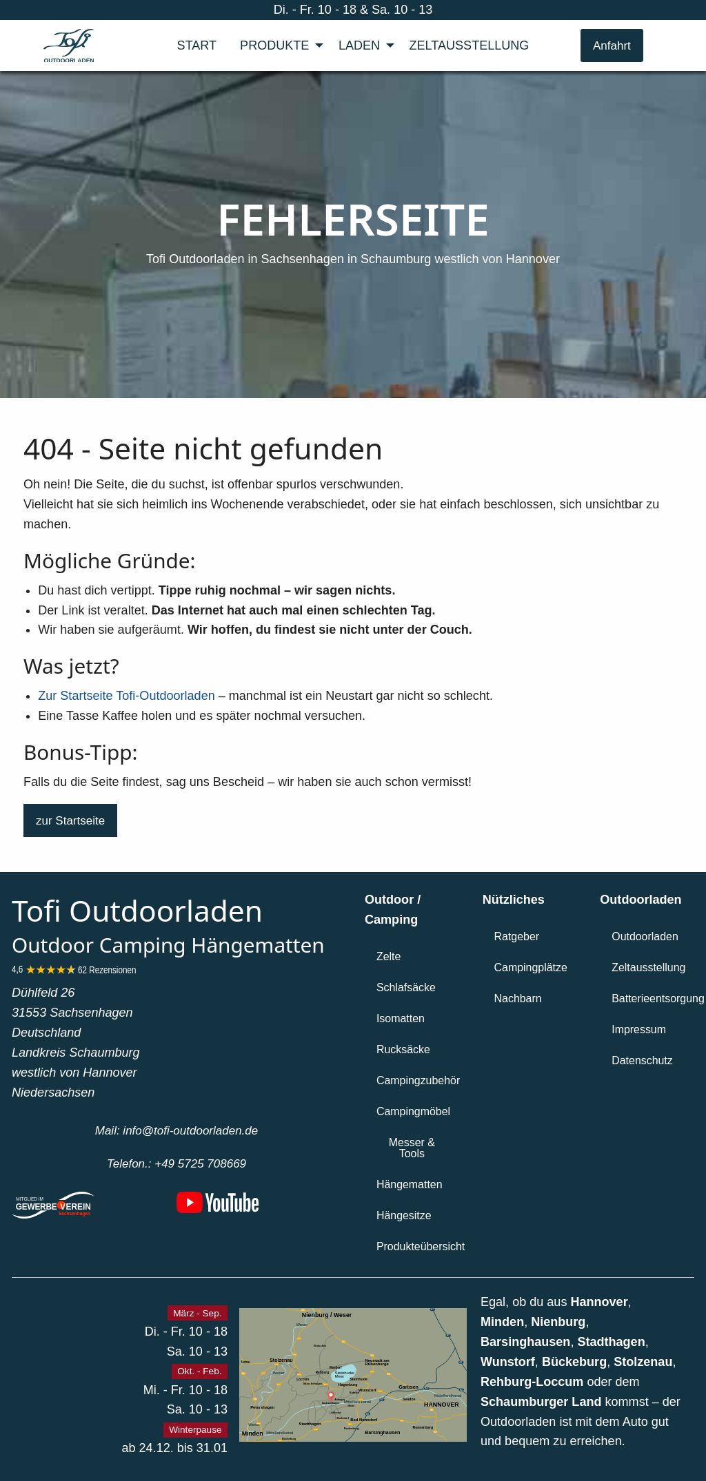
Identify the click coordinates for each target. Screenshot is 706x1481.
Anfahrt (612, 45)
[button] (70, 820)
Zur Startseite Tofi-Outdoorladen (126, 696)
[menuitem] (197, 45)
